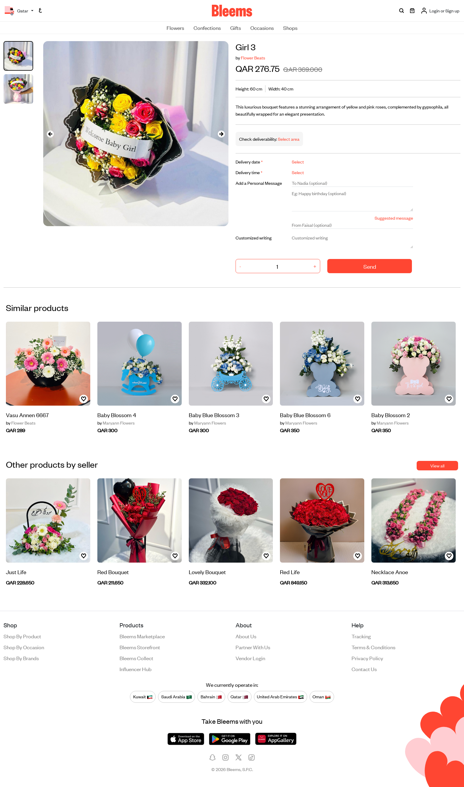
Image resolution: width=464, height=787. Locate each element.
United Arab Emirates (280, 696)
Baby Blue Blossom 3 (214, 414)
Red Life (290, 571)
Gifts (235, 27)
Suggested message (394, 218)
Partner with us (253, 646)
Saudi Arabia (176, 696)
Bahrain (211, 696)
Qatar (239, 696)
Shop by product (22, 635)
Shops (290, 27)
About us (246, 635)
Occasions (262, 27)
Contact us (364, 668)
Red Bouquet (113, 571)
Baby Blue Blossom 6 (305, 414)
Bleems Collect (136, 657)
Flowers (175, 27)
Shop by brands (21, 657)
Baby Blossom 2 (390, 414)
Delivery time (249, 172)
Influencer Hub (136, 668)
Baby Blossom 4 (116, 414)
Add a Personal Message (259, 183)
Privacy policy (367, 657)
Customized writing (254, 237)
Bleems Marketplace (142, 635)
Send (369, 266)
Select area (288, 139)
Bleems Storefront (140, 646)
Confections (207, 27)
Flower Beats (253, 57)
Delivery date (249, 161)
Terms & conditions (373, 646)
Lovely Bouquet (207, 571)
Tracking (361, 635)
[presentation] (50, 134)
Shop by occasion (24, 646)
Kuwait (143, 696)
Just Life (16, 571)
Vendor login (250, 657)
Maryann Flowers (116, 422)
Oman (321, 696)
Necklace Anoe (389, 571)
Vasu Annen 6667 (27, 414)
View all (437, 465)
